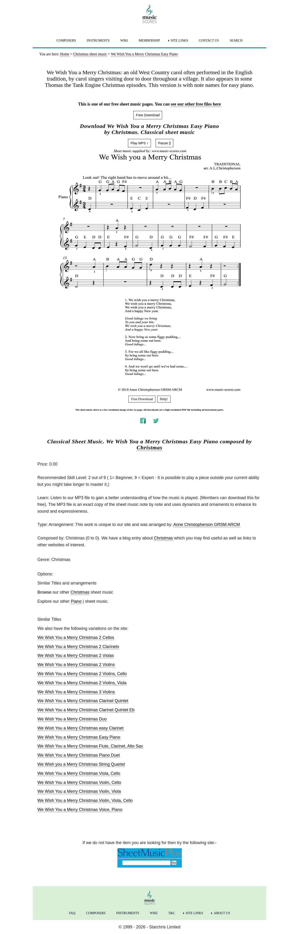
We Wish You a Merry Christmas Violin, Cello (79, 782)
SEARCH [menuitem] (236, 40)
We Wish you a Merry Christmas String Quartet (81, 764)
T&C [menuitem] (171, 913)
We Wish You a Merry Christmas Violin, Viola (79, 791)
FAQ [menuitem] (72, 913)
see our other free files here (196, 104)
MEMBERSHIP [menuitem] (149, 40)
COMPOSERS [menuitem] (66, 40)
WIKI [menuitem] (124, 40)
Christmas (149, 447)
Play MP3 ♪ (139, 143)
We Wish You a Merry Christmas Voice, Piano (79, 809)
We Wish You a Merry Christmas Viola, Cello (78, 773)
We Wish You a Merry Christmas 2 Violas (75, 655)
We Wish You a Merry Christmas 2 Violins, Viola (81, 682)
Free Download (148, 115)
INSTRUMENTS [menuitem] (98, 40)
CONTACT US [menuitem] (209, 40)
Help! (164, 399)
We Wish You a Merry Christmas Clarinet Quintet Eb (86, 710)
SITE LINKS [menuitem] (179, 40)
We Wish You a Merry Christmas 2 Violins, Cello (82, 673)
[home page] (149, 13)
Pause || (164, 143)
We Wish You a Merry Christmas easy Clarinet (80, 728)
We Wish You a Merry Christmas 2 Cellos (75, 637)
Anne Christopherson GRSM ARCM (206, 524)
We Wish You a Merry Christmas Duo (72, 719)
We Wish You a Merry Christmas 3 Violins (76, 692)
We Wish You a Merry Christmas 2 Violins (76, 664)
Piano (76, 601)
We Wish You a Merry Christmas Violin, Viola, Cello (85, 800)
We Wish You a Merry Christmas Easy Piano (78, 737)
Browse (44, 592)
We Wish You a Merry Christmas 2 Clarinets (78, 646)
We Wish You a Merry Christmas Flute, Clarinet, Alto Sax (90, 746)
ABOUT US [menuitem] (222, 913)
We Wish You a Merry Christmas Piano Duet (78, 755)
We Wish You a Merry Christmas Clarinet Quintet (82, 700)
